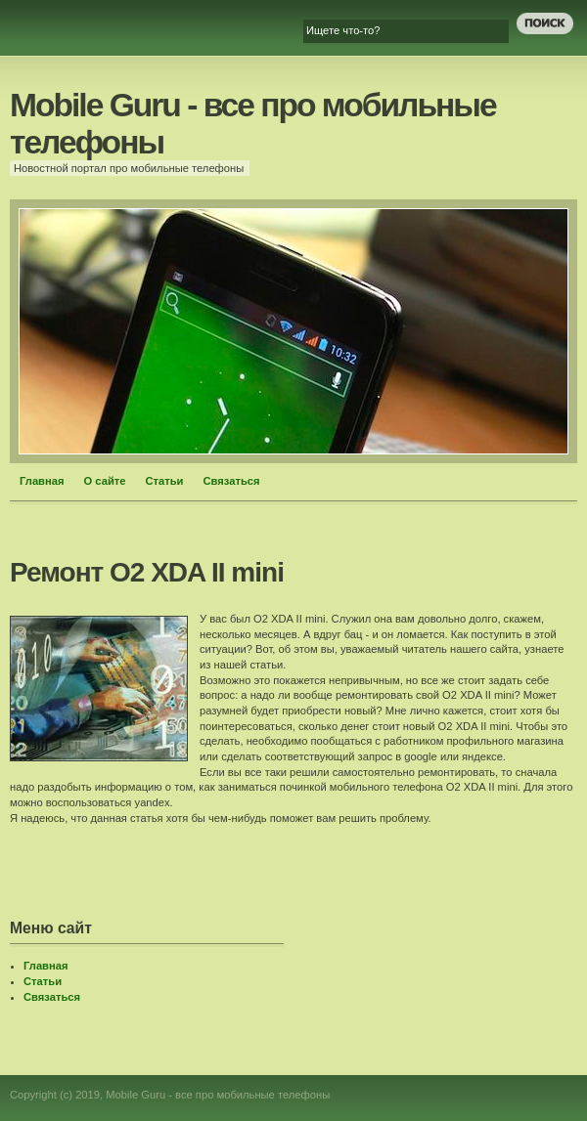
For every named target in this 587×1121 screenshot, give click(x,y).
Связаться (231, 481)
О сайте (105, 481)
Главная (42, 481)
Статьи (164, 481)
